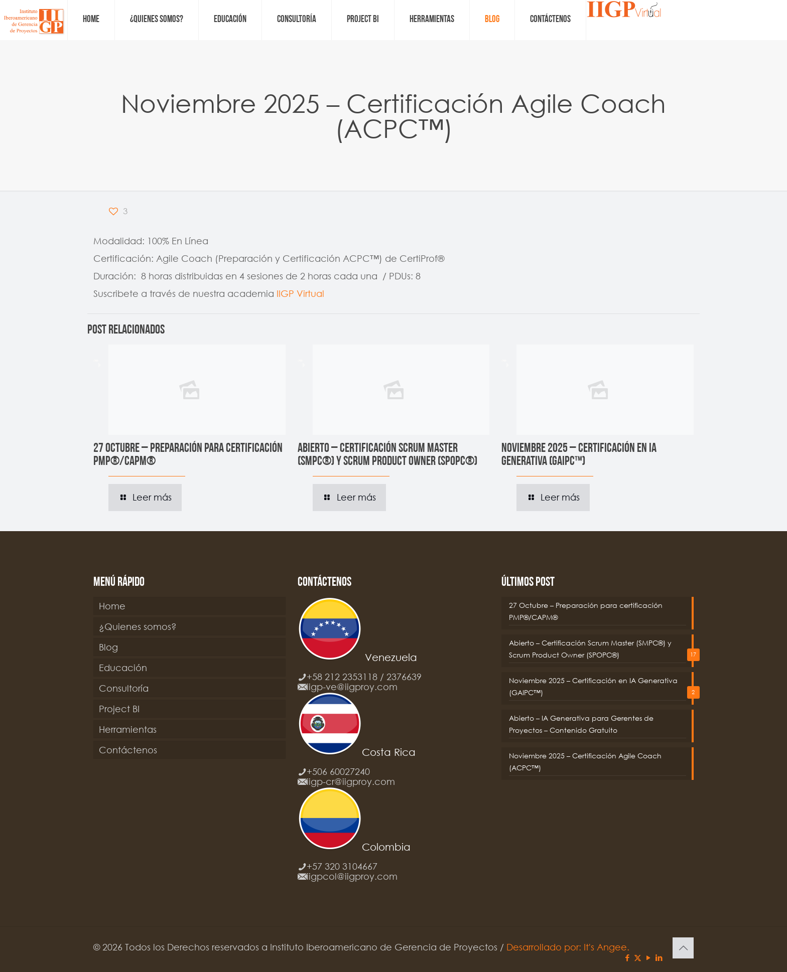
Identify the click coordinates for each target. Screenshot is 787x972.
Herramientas (128, 729)
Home (112, 605)
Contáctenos (128, 749)
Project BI (119, 708)
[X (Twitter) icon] (637, 957)
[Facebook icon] (627, 957)
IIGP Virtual (300, 293)
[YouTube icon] (648, 957)
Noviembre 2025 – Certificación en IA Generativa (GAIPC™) (579, 455)
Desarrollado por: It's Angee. (567, 946)
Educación (123, 667)
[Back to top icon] (683, 947)
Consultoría (124, 688)
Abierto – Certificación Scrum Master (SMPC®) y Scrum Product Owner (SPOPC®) (387, 455)
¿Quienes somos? (138, 626)
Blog (108, 647)
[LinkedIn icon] (659, 957)
